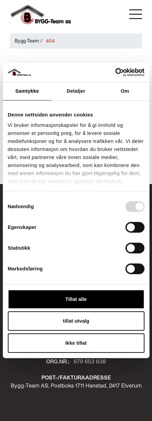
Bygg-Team (27, 41)
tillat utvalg (76, 321)
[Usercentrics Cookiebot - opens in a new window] (115, 72)
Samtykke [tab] (27, 91)
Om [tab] (125, 91)
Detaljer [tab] (76, 91)
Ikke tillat (76, 343)
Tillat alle (76, 299)
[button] (135, 14)
